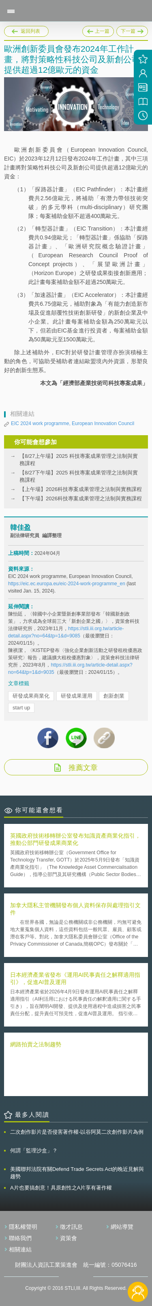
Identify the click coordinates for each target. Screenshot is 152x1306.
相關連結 (20, 1249)
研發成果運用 (76, 696)
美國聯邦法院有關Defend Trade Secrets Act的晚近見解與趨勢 (77, 1172)
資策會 (68, 1238)
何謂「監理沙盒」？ (34, 1150)
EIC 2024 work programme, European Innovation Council (72, 423)
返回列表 (30, 31)
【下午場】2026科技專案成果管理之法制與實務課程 (80, 498)
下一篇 (132, 30)
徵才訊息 (71, 1226)
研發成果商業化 (31, 696)
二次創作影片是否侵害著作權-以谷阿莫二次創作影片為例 (76, 1132)
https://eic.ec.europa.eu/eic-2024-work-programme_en (66, 583)
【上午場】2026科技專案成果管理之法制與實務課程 (80, 489)
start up (21, 708)
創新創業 (113, 696)
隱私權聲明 (23, 1226)
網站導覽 (122, 1226)
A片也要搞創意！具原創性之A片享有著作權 (61, 1188)
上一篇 (98, 30)
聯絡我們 (20, 1238)
